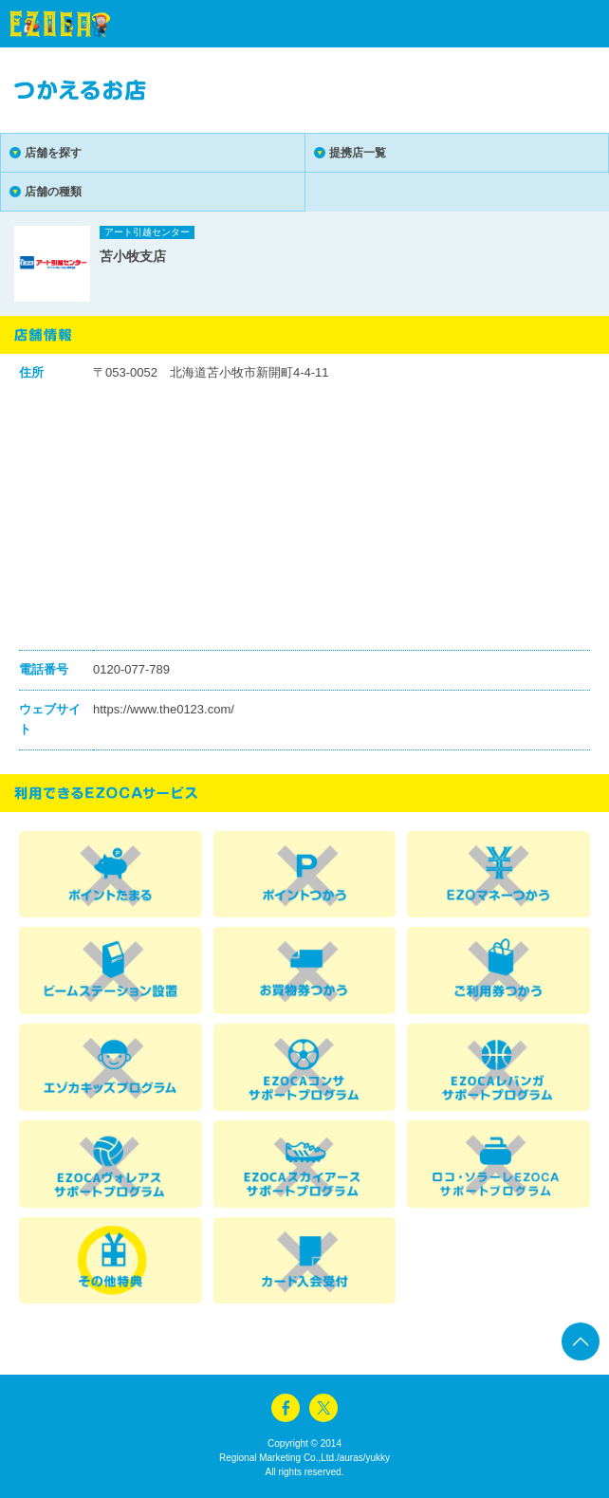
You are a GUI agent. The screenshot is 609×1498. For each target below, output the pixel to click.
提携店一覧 (357, 152)
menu (561, 23)
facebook (285, 1408)
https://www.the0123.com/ (163, 709)
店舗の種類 (53, 191)
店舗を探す (53, 152)
